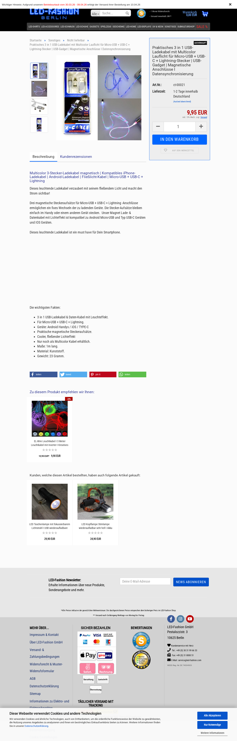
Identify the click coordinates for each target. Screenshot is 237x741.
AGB (33, 679)
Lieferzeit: (158, 91)
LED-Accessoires (50, 26)
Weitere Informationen (212, 732)
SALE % (202, 26)
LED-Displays (144, 26)
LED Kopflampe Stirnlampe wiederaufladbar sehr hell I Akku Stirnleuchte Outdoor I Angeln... (95, 526)
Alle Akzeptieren (212, 715)
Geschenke (119, 26)
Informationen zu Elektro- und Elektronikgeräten (49, 704)
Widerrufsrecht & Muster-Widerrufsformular (46, 667)
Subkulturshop (185, 26)
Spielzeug (106, 26)
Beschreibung (43, 156)
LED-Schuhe (82, 26)
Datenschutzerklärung (36, 726)
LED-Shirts (34, 26)
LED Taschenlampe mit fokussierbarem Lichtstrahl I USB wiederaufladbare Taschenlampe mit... (49, 526)
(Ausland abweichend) (182, 101)
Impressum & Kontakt (44, 635)
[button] (43, 374)
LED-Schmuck (67, 26)
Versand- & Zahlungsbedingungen (45, 653)
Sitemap (35, 694)
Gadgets (94, 26)
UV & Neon (158, 26)
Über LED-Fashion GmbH (46, 642)
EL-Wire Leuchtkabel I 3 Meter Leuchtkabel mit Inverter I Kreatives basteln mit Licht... (49, 443)
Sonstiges (170, 26)
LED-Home (131, 26)
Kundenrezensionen (76, 156)
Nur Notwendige (212, 724)
